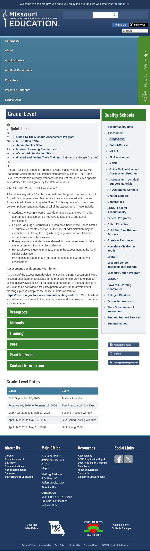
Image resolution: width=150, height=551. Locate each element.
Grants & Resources (120, 240)
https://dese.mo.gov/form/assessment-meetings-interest (43, 295)
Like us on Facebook (120, 25)
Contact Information (52, 365)
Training (52, 333)
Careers (9, 455)
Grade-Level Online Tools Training (40, 157)
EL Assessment (119, 157)
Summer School (117, 323)
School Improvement (120, 301)
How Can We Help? (145, 69)
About (77, 50)
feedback (121, 3)
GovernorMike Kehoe (31, 526)
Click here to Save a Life (93, 528)
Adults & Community (77, 70)
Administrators (77, 60)
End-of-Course (118, 145)
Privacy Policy (28, 545)
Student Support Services (124, 317)
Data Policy (60, 545)
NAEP (113, 163)
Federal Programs (119, 218)
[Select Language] (135, 31)
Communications (14, 466)
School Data (77, 100)
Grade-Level (117, 139)
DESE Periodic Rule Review (115, 545)
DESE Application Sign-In (92, 459)
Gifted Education (118, 224)
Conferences (115, 201)
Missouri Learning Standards (37, 149)
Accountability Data (29, 145)
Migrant (112, 256)
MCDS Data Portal (27, 141)
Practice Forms (52, 355)
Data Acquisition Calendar (92, 462)
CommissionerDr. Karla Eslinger (121, 526)
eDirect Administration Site (35, 153)
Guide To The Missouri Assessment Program (45, 136)
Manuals (52, 323)
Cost (52, 344)
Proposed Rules (91, 545)
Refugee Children (118, 295)
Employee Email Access (91, 476)
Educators (77, 80)
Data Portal (84, 466)
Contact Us (12, 40)
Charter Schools (118, 195)
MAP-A (113, 151)
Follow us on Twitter (138, 25)
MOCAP (112, 278)
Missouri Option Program (123, 272)
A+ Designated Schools (122, 189)
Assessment (115, 133)
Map (46, 468)
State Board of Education (19, 476)
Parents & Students (77, 90)
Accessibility (85, 455)
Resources (52, 312)
